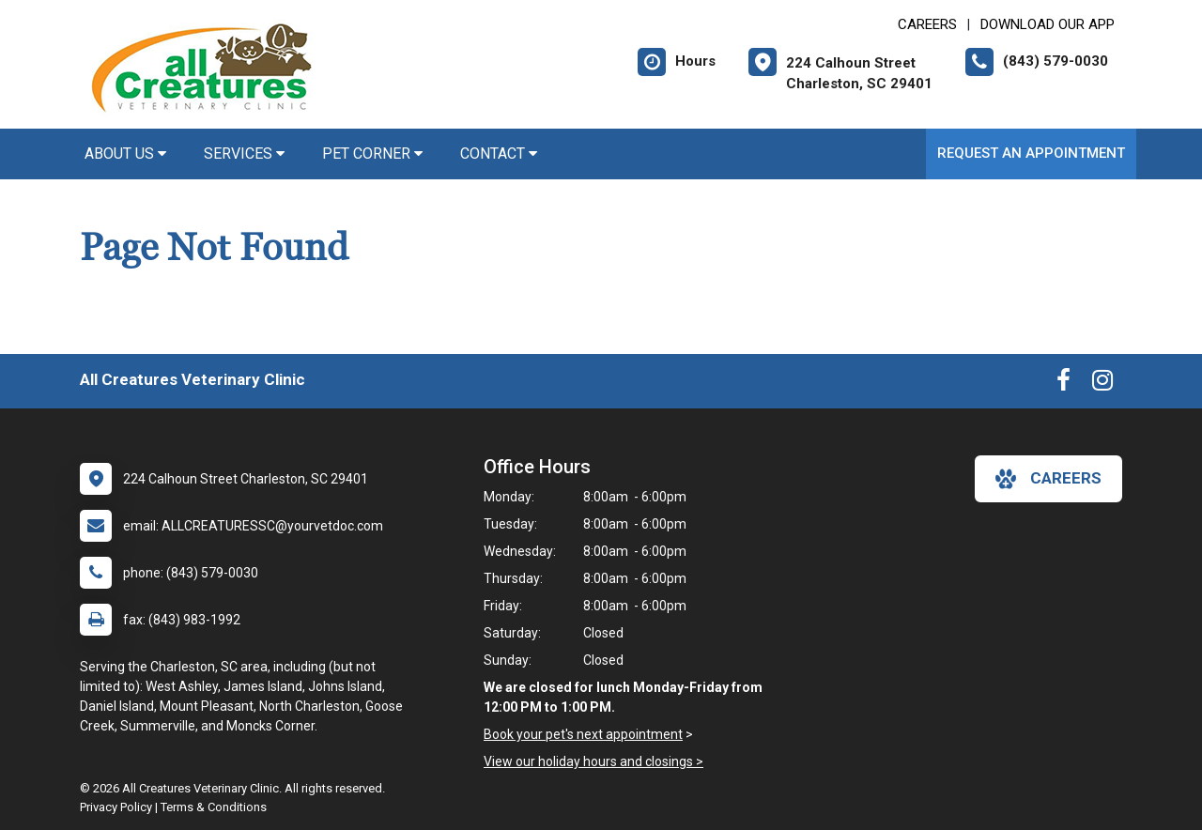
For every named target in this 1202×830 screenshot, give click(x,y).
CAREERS (927, 24)
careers (1048, 479)
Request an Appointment (1031, 153)
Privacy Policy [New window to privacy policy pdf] (116, 807)
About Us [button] (125, 153)
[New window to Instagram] (1102, 384)
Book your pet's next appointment (583, 734)
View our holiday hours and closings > (593, 761)
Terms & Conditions (214, 807)
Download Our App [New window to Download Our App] (1047, 24)
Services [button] (244, 153)
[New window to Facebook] (1063, 384)
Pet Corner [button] (372, 153)
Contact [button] (498, 153)
